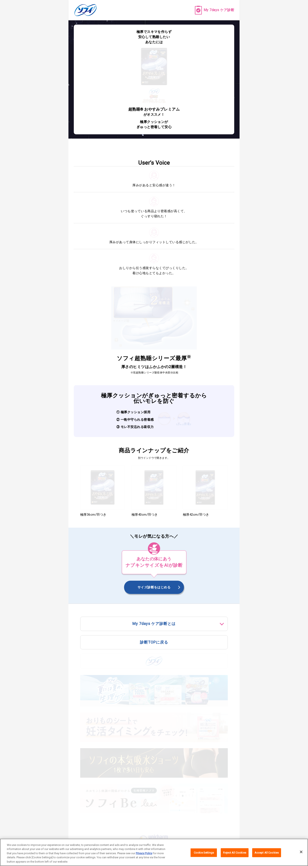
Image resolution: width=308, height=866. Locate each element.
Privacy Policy (144, 855)
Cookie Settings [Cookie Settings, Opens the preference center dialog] (204, 854)
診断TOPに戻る (154, 642)
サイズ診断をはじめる (154, 587)
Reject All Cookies (234, 854)
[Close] (301, 854)
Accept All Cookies (267, 854)
